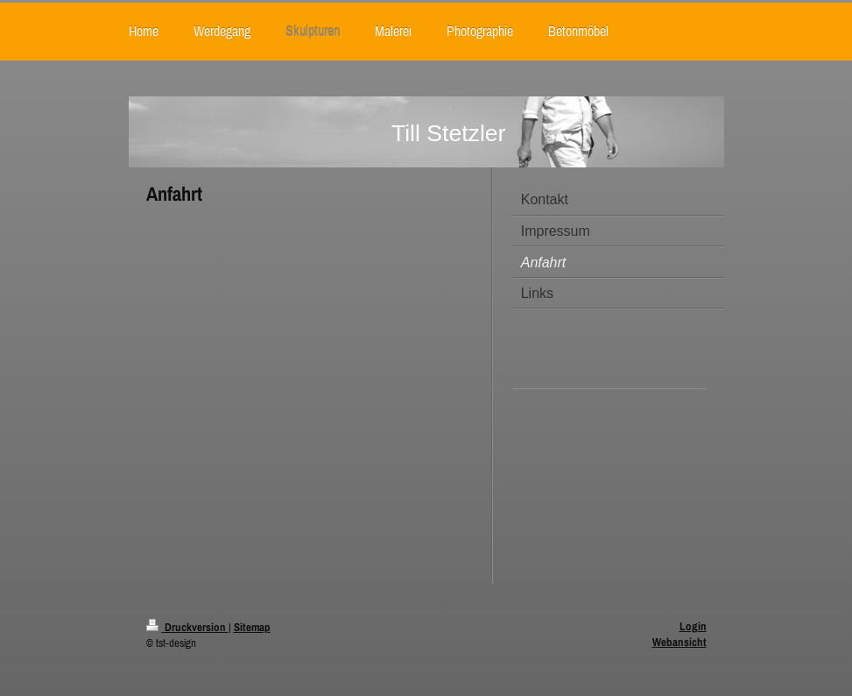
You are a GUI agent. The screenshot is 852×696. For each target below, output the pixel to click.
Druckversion (187, 627)
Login (693, 626)
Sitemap (252, 627)
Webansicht (679, 642)
